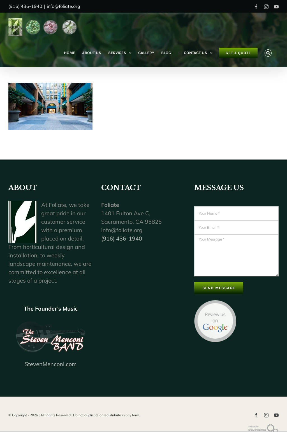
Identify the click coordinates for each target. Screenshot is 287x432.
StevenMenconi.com (51, 364)
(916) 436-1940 (121, 238)
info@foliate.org (63, 6)
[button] (268, 53)
